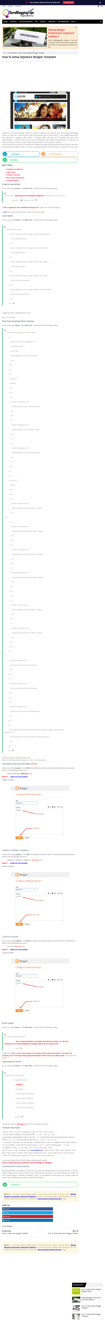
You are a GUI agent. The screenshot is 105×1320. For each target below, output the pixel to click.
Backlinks (75, 107)
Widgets (44, 21)
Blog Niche (85, 107)
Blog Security (95, 107)
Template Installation (15, 175)
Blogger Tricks (44, 1294)
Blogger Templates (27, 21)
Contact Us (19, 6)
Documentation (64, 21)
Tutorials (14, 21)
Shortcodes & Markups (16, 183)
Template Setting (14, 180)
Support (11, 6)
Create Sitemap (13, 186)
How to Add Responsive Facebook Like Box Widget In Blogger (28, 1178)
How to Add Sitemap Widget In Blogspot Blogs (90, 61)
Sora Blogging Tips (19, 1317)
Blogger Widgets (77, 115)
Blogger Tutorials (31, 62)
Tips (37, 21)
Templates (53, 21)
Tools (74, 21)
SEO (73, 118)
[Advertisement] (34, 77)
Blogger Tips (76, 111)
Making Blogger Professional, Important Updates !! (47, 33)
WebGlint (35, 1317)
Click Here (68, 2)
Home (5, 6)
